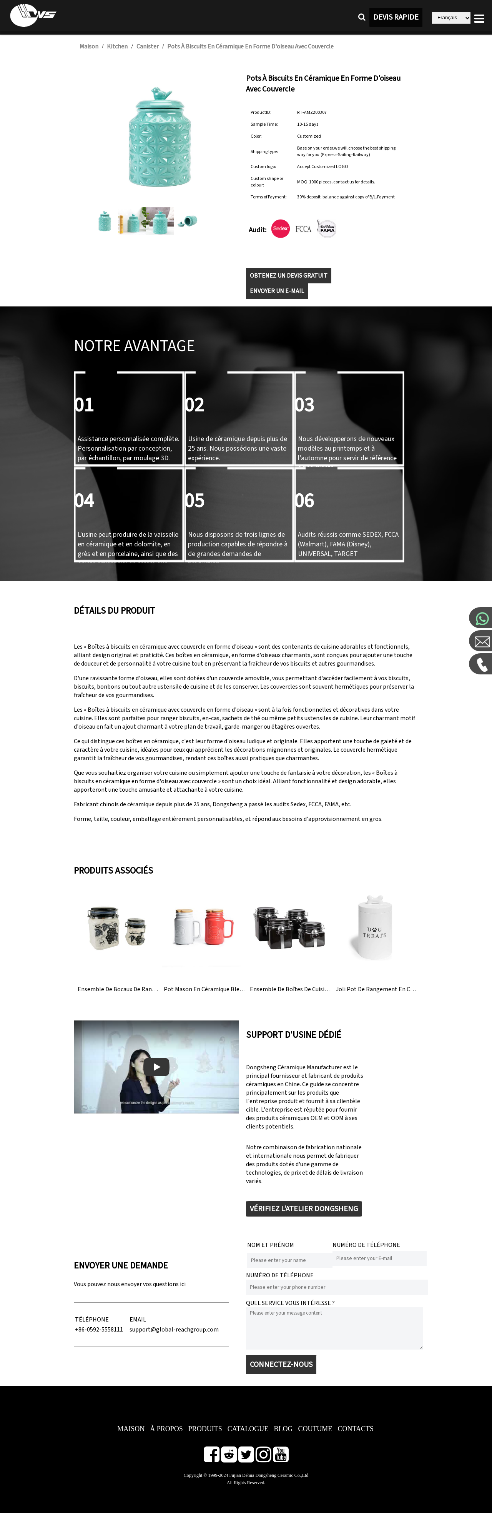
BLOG (283, 1429)
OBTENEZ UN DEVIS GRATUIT (288, 275)
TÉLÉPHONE (92, 1319)
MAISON (131, 1429)
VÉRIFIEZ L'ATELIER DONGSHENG (304, 1208)
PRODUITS (205, 1429)
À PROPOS (166, 1429)
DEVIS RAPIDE (396, 17)
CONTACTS (355, 1429)
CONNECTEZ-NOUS (281, 1364)
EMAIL (138, 1319)
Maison (89, 46)
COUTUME (315, 1429)
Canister (147, 46)
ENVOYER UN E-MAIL (277, 291)
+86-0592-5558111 (99, 1329)
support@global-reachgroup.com (174, 1329)
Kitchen (117, 46)
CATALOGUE (248, 1429)
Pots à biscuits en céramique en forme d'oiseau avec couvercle (250, 46)
